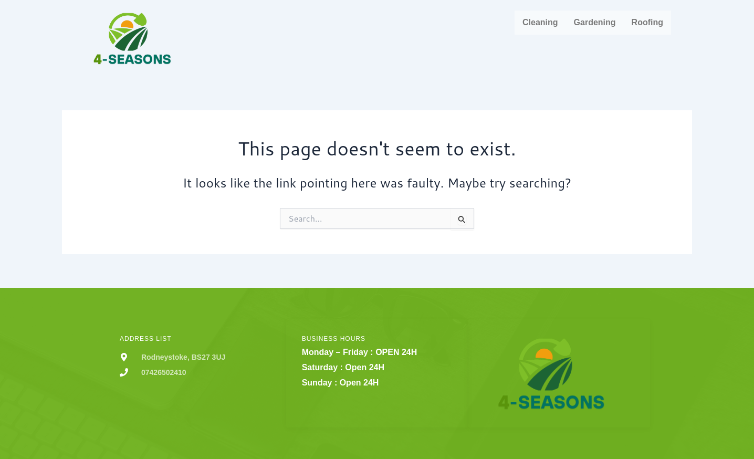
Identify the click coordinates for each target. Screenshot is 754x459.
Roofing (647, 22)
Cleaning (540, 22)
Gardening (595, 22)
